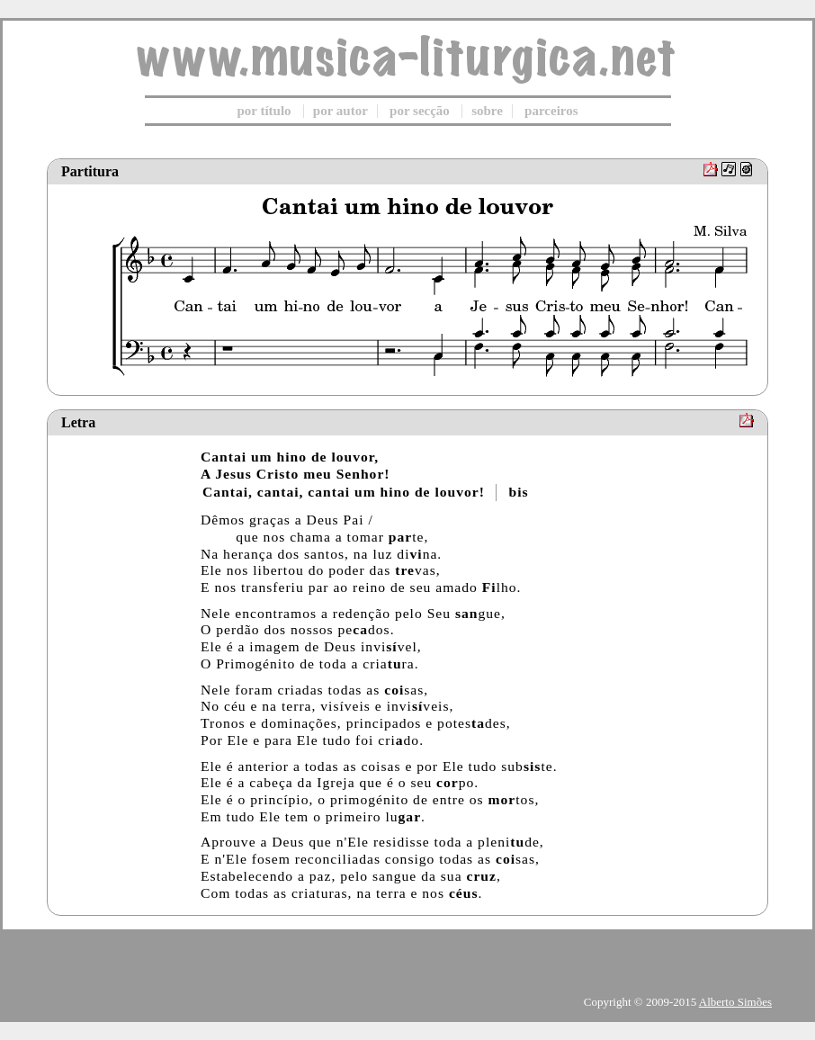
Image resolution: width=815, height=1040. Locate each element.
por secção (420, 110)
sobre (487, 110)
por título (264, 110)
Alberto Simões (735, 1002)
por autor (340, 110)
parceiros (551, 110)
